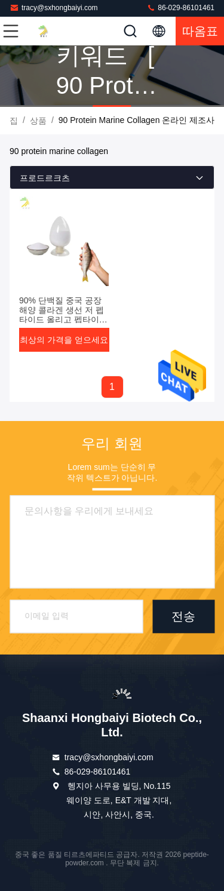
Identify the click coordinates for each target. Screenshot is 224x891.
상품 (38, 120)
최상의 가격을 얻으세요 (64, 340)
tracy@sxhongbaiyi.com (54, 7)
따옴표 (200, 31)
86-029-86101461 (180, 7)
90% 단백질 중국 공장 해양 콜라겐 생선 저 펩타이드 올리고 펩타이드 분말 (63, 315)
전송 (183, 616)
